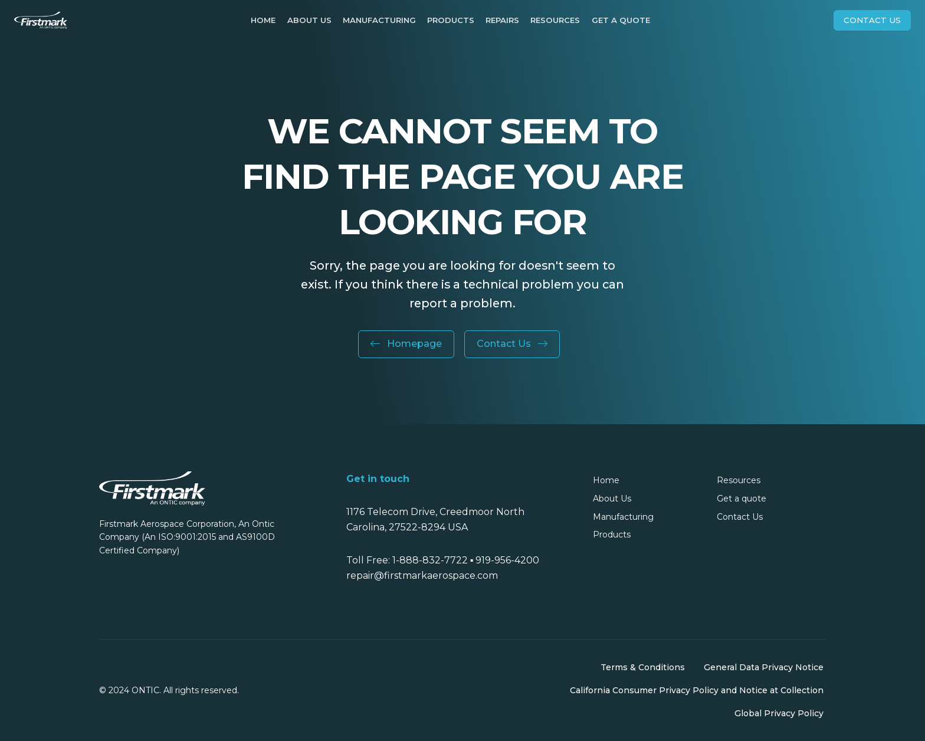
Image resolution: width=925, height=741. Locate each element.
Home (263, 20)
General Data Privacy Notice (764, 667)
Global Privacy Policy (779, 713)
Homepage (406, 343)
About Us (309, 20)
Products (450, 20)
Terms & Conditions (643, 667)
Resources (555, 20)
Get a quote (621, 20)
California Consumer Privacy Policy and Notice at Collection (697, 690)
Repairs (502, 20)
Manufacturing (379, 20)
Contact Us (872, 20)
